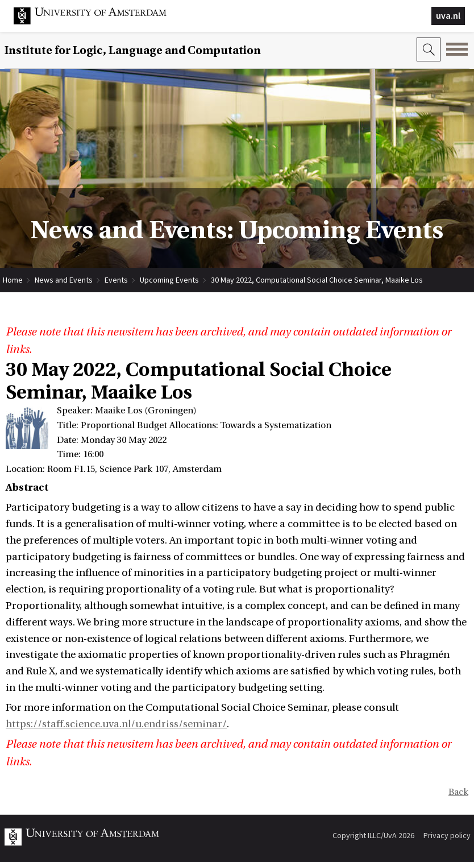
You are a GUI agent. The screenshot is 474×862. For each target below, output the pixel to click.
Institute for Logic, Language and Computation (133, 50)
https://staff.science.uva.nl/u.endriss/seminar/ (116, 724)
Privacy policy (447, 835)
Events (116, 280)
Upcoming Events (169, 280)
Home (13, 280)
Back (458, 792)
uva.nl (448, 15)
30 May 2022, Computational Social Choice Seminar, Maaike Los (317, 280)
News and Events (64, 280)
